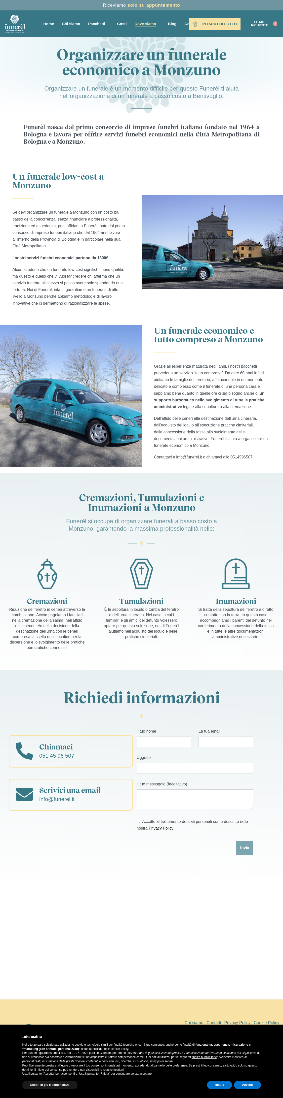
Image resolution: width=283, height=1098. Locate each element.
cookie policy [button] (119, 1049)
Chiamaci (56, 746)
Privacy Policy (161, 828)
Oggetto (195, 764)
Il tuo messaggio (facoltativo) (195, 795)
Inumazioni (236, 601)
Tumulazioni (141, 601)
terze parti (88, 1053)
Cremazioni (47, 601)
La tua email (226, 738)
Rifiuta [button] (219, 1085)
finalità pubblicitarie (204, 1057)
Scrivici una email (70, 790)
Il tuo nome (164, 738)
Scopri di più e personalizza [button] (50, 1085)
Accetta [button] (247, 1085)
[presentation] (174, 850)
